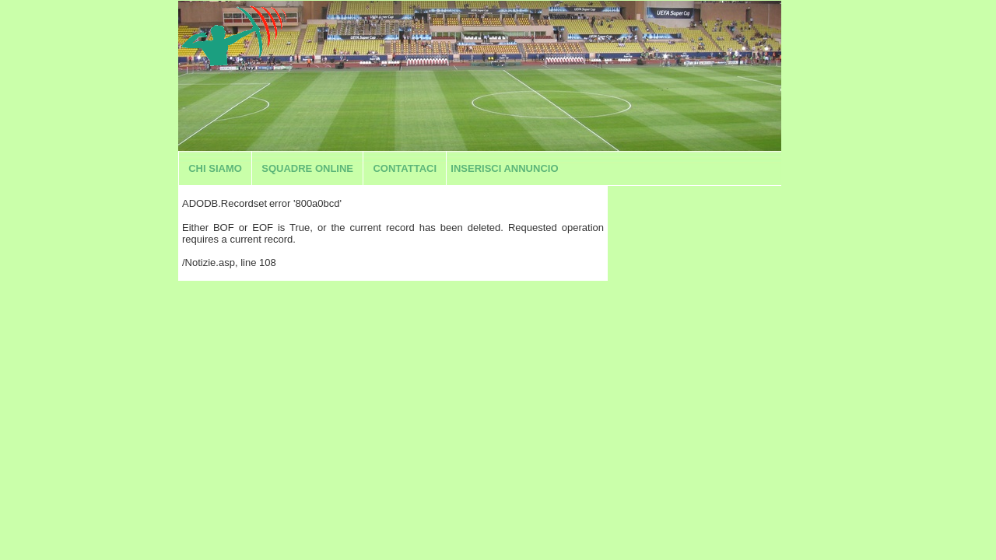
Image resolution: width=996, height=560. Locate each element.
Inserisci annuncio (504, 168)
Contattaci (404, 168)
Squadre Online (307, 168)
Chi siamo (215, 168)
